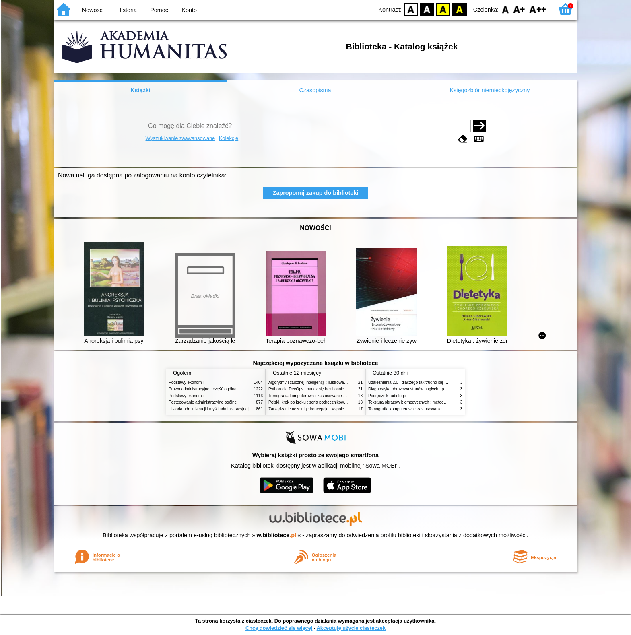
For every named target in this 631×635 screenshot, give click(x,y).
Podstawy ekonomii (186, 382)
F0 (505, 9)
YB (443, 9)
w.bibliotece (277, 535)
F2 (538, 9)
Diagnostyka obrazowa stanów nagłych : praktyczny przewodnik (425, 389)
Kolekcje (228, 138)
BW (427, 9)
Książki (140, 90)
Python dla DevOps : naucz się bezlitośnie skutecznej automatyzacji (329, 389)
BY (459, 9)
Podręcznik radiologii (387, 396)
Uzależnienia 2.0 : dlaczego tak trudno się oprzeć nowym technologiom (432, 382)
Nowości (93, 10)
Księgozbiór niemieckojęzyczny (490, 90)
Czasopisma (315, 90)
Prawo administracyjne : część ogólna (203, 389)
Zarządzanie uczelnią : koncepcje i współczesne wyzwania (320, 409)
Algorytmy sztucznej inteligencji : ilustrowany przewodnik (319, 382)
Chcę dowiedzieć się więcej (278, 628)
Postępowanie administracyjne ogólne (203, 402)
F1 (519, 9)
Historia (127, 10)
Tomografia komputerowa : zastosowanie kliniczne (313, 396)
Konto (189, 10)
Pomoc (159, 10)
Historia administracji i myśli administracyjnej (209, 409)
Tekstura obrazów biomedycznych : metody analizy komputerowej (427, 402)
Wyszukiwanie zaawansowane (180, 138)
